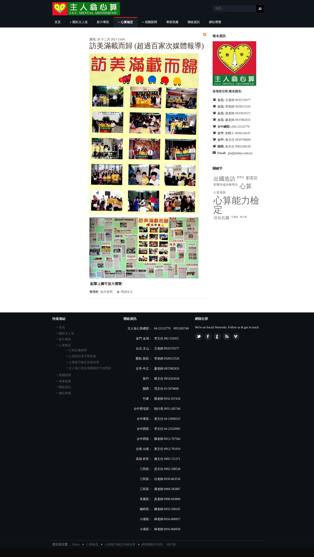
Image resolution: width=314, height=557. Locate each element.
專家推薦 (65, 381)
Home (76, 544)
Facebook (208, 336)
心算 (246, 186)
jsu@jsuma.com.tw (240, 153)
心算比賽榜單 (78, 350)
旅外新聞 (106, 291)
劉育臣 (252, 178)
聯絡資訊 (65, 387)
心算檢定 (65, 345)
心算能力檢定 (236, 205)
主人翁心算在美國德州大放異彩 (90, 368)
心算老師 (219, 192)
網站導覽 (65, 393)
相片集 (243, 217)
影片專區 (65, 339)
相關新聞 (65, 375)
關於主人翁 (66, 333)
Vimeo (236, 336)
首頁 (62, 327)
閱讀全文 (127, 291)
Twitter (198, 336)
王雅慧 (234, 217)
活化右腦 (221, 218)
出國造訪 (224, 179)
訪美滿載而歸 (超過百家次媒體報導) (146, 46)
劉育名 (240, 177)
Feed (226, 336)
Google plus (217, 336)
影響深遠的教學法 (225, 184)
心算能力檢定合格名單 (84, 362)
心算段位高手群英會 (82, 356)
